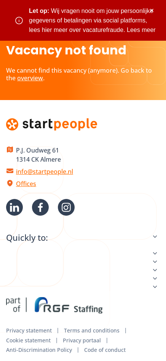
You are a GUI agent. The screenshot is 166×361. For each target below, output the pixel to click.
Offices (26, 184)
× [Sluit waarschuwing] (152, 10)
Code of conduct (105, 349)
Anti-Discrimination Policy (39, 349)
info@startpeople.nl (44, 171)
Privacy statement (29, 330)
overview (30, 78)
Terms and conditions (92, 330)
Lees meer (141, 30)
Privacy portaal (82, 340)
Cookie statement (28, 340)
